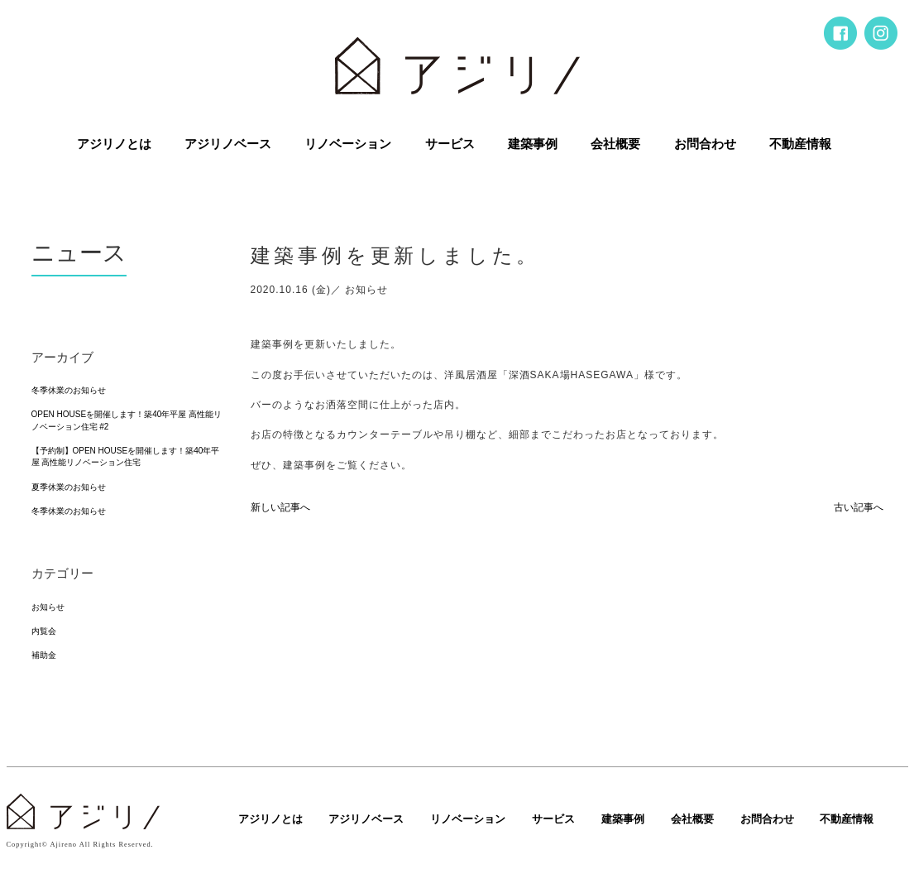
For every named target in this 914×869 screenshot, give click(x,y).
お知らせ (48, 607)
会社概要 (615, 144)
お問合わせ (705, 144)
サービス (450, 144)
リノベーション (347, 144)
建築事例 (532, 144)
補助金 (43, 655)
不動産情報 (800, 144)
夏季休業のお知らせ (68, 487)
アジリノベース (227, 144)
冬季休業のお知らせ (68, 390)
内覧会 (43, 631)
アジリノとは (114, 144)
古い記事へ (858, 507)
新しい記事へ (280, 507)
